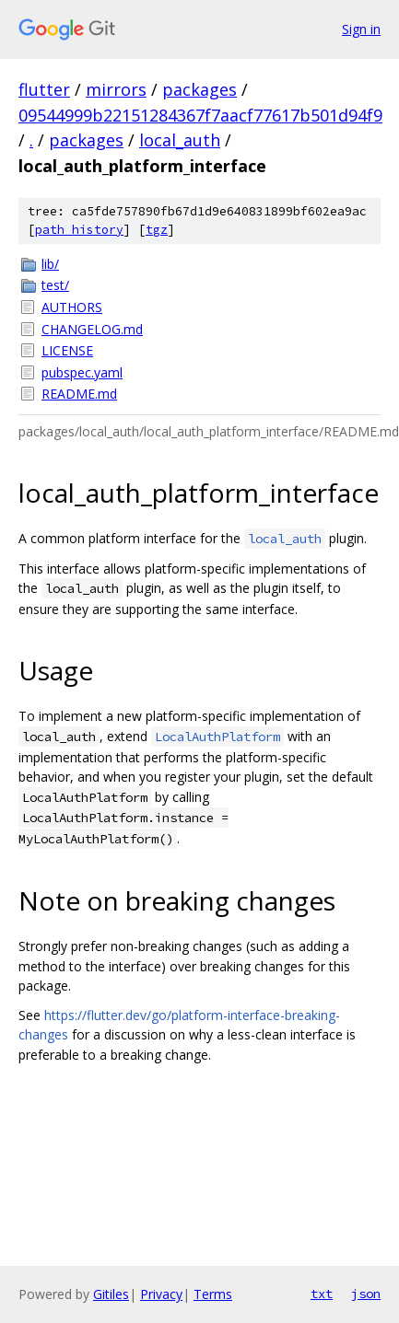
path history (79, 230)
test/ (55, 285)
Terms (213, 1294)
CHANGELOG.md (92, 329)
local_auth (179, 140)
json (366, 1293)
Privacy (161, 1294)
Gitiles (111, 1294)
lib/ (50, 264)
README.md (79, 393)
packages (199, 89)
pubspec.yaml (82, 372)
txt (322, 1293)
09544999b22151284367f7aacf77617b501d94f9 (200, 115)
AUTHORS (71, 307)
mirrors (116, 89)
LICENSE (67, 350)
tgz (157, 230)
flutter (44, 89)
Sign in (361, 29)
